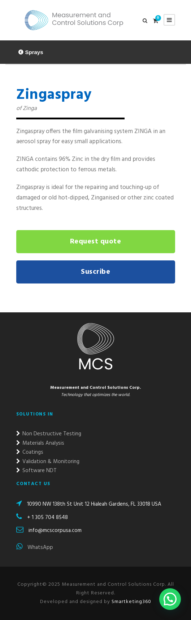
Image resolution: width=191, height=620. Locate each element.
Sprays (34, 52)
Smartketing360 (130, 602)
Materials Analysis (40, 443)
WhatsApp (34, 547)
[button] (170, 599)
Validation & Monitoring (47, 461)
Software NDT (36, 470)
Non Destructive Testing (48, 434)
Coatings (29, 452)
